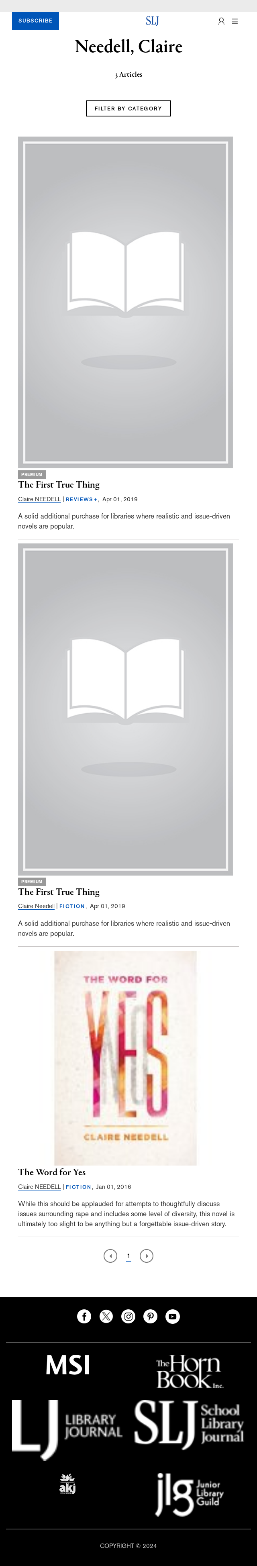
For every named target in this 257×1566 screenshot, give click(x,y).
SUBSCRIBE (35, 21)
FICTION (72, 906)
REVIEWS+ (82, 499)
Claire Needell (36, 905)
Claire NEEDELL (39, 499)
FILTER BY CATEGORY (128, 109)
